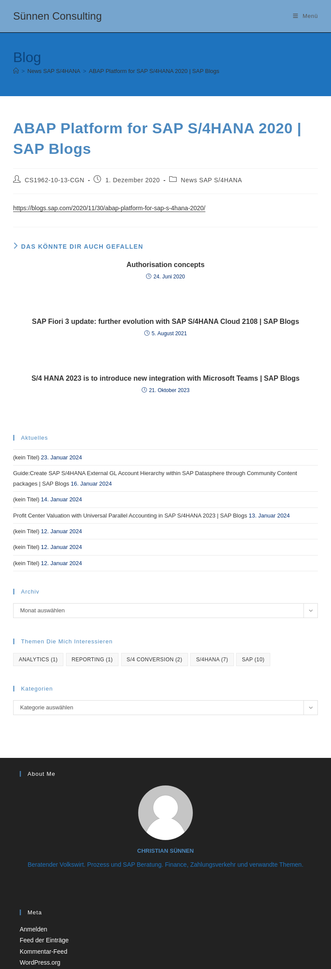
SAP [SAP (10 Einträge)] (253, 659)
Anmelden (33, 929)
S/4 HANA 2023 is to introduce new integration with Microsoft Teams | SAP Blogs (165, 378)
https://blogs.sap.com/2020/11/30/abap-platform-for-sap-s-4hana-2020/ (109, 208)
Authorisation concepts (165, 264)
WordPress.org (40, 962)
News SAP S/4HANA (211, 180)
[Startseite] (16, 71)
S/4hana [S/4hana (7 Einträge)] (212, 659)
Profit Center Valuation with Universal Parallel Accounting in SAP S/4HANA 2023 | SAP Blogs (130, 515)
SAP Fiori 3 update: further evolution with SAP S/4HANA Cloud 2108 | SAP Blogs (165, 321)
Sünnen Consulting (57, 16)
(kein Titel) (26, 457)
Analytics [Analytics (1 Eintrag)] (38, 659)
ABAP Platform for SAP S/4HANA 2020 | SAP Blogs (154, 71)
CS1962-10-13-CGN (54, 180)
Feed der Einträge (44, 940)
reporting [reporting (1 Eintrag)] (92, 659)
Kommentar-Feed (43, 951)
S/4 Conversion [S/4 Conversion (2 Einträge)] (154, 659)
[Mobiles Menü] (305, 16)
